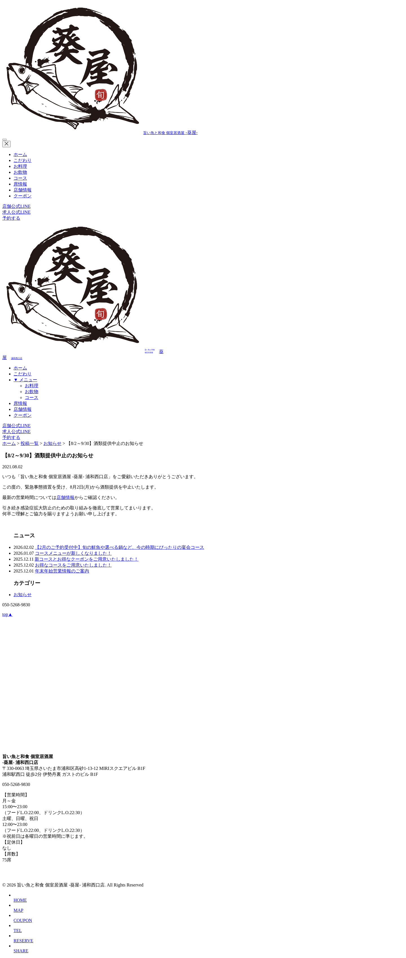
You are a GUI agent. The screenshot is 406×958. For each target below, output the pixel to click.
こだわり (23, 160)
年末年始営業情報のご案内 (62, 571)
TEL (18, 930)
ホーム (20, 154)
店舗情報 (23, 190)
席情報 (20, 184)
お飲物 (20, 172)
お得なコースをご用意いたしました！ (73, 565)
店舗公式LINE (16, 206)
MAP (18, 910)
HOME (20, 900)
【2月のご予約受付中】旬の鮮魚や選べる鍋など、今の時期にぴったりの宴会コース (119, 547)
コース (20, 178)
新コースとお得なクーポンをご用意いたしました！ (86, 559)
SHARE (21, 950)
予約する (11, 218)
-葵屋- (100, 132)
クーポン (23, 195)
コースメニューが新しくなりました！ (73, 553)
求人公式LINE (16, 212)
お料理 (20, 166)
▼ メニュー (25, 379)
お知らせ (23, 594)
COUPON (23, 920)
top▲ (7, 614)
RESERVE (23, 940)
